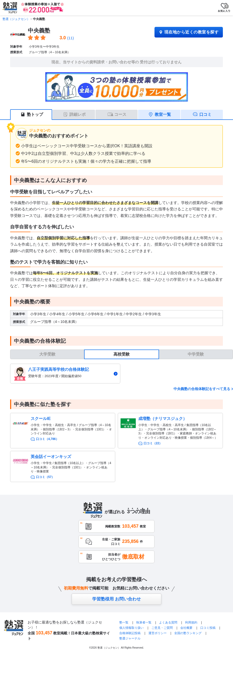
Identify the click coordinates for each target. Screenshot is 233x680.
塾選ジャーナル (130, 638)
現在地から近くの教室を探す (189, 32)
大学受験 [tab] (47, 354)
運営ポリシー (157, 633)
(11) (70, 38)
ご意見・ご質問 (162, 628)
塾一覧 (123, 622)
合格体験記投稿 (130, 633)
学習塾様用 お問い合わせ (116, 599)
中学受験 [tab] (196, 354)
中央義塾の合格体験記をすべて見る (201, 389)
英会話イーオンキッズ (51, 456)
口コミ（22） (153, 443)
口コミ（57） (45, 477)
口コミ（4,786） (47, 439)
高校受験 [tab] (121, 354)
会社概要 (186, 628)
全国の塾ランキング (188, 633)
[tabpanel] (121, 374)
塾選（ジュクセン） (16, 19)
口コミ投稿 (208, 628)
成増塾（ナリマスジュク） (162, 418)
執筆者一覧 (143, 622)
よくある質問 (168, 622)
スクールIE (41, 418)
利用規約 (191, 622)
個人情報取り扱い (131, 628)
